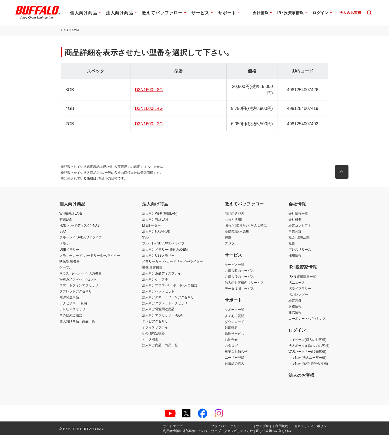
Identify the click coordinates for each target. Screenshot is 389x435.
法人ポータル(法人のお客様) (309, 345)
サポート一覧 (234, 309)
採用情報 (295, 255)
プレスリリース (300, 249)
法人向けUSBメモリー (158, 255)
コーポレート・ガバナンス (307, 318)
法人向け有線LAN (155, 219)
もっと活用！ (234, 219)
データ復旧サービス (239, 288)
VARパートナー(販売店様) (307, 351)
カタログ (231, 345)
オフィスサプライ (155, 327)
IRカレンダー (298, 294)
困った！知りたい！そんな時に (246, 225)
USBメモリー (69, 249)
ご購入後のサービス (239, 276)
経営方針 (295, 300)
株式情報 (295, 312)
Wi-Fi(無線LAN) (70, 213)
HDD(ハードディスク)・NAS (79, 225)
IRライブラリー (300, 288)
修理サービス (234, 333)
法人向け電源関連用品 (158, 308)
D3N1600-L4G (148, 108)
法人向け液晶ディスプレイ (161, 273)
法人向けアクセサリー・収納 (162, 315)
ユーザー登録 (234, 357)
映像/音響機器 (69, 261)
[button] (343, 172)
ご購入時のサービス (239, 270)
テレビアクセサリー (74, 308)
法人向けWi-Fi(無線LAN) (159, 213)
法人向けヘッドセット (158, 291)
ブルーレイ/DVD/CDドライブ (80, 237)
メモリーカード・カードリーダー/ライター (89, 255)
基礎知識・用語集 (237, 231)
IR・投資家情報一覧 (302, 276)
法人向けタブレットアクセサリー (166, 302)
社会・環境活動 (299, 237)
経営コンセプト (300, 225)
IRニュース (297, 282)
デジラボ (231, 243)
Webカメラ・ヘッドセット (78, 279)
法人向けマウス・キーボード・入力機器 (169, 285)
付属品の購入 (234, 363)
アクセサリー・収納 (73, 302)
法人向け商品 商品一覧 (160, 344)
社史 (292, 243)
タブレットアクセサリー (77, 291)
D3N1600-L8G (148, 89)
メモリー (65, 243)
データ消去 (150, 338)
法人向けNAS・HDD (156, 231)
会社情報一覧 (298, 213)
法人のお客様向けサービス (244, 282)
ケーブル (65, 267)
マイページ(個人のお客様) (307, 339)
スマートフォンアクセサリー (80, 285)
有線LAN (65, 219)
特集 (228, 237)
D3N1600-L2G (148, 123)
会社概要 (295, 219)
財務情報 (295, 306)
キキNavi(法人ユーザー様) (307, 357)
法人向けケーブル (155, 279)
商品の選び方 (234, 213)
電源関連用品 (69, 297)
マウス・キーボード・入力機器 (80, 273)
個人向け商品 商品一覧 (77, 321)
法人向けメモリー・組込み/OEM (165, 249)
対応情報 (231, 327)
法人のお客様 (301, 375)
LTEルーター (151, 225)
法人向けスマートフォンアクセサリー (169, 297)
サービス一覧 (234, 264)
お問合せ (231, 339)
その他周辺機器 (70, 315)
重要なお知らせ (236, 351)
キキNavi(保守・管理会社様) (308, 363)
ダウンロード (234, 321)
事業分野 (295, 231)
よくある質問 (234, 315)
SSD (62, 231)
